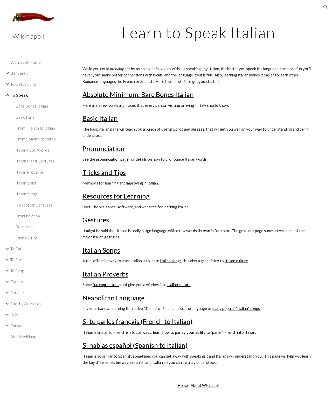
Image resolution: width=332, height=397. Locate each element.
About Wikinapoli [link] (25, 336)
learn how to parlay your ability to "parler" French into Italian (204, 332)
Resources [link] (25, 226)
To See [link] (16, 259)
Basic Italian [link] (26, 117)
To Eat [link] (16, 248)
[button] (326, 7)
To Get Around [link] (23, 84)
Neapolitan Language (113, 298)
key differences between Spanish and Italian (126, 362)
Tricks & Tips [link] (27, 237)
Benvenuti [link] (19, 72)
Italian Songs (101, 250)
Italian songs (171, 261)
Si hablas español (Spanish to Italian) (135, 345)
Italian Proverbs (105, 274)
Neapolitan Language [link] (34, 204)
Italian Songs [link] (26, 193)
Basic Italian (100, 118)
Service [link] (17, 292)
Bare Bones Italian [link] (32, 105)
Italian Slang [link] (26, 182)
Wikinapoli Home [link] (25, 62)
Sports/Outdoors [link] (25, 303)
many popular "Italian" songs (236, 308)
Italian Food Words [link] (32, 149)
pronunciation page (112, 159)
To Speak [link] (19, 95)
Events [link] (16, 281)
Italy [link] (14, 314)
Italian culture (236, 261)
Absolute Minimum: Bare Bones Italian (138, 94)
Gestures (95, 220)
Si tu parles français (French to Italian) (137, 321)
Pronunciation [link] (28, 215)
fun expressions (106, 284)
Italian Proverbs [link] (30, 171)
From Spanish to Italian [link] (36, 138)
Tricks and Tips (104, 172)
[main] (198, 32)
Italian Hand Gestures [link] (35, 160)
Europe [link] (17, 325)
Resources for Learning (116, 196)
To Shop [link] (17, 270)
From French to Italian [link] (35, 127)
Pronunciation (103, 148)
